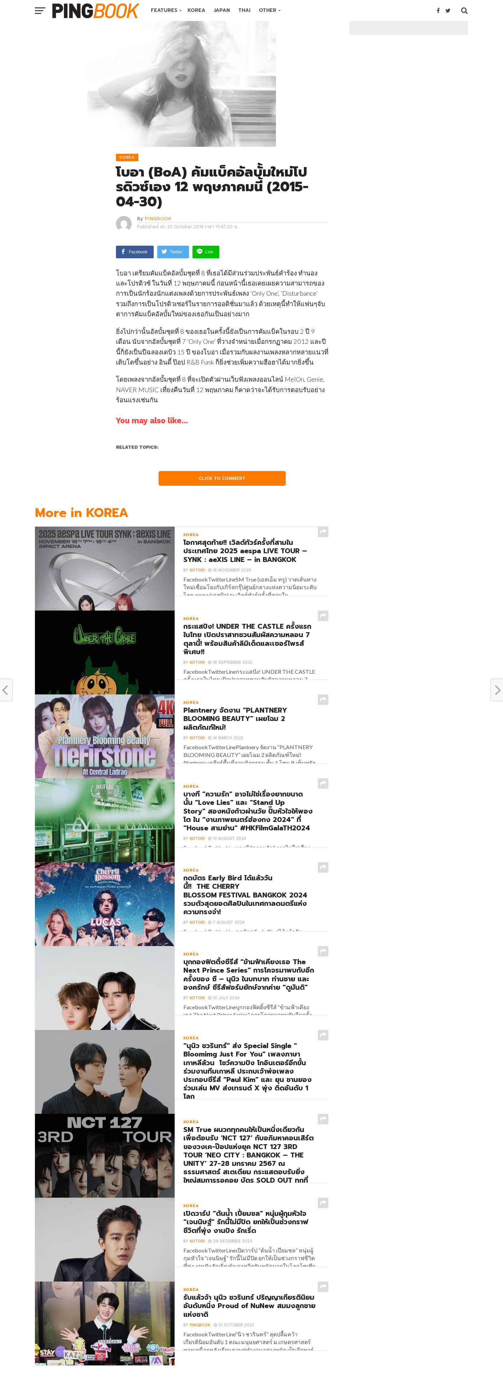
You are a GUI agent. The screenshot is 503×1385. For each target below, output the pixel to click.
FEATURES (164, 10)
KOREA (196, 10)
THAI (244, 10)
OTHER (267, 10)
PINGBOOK (158, 218)
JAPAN (222, 10)
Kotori (196, 582)
